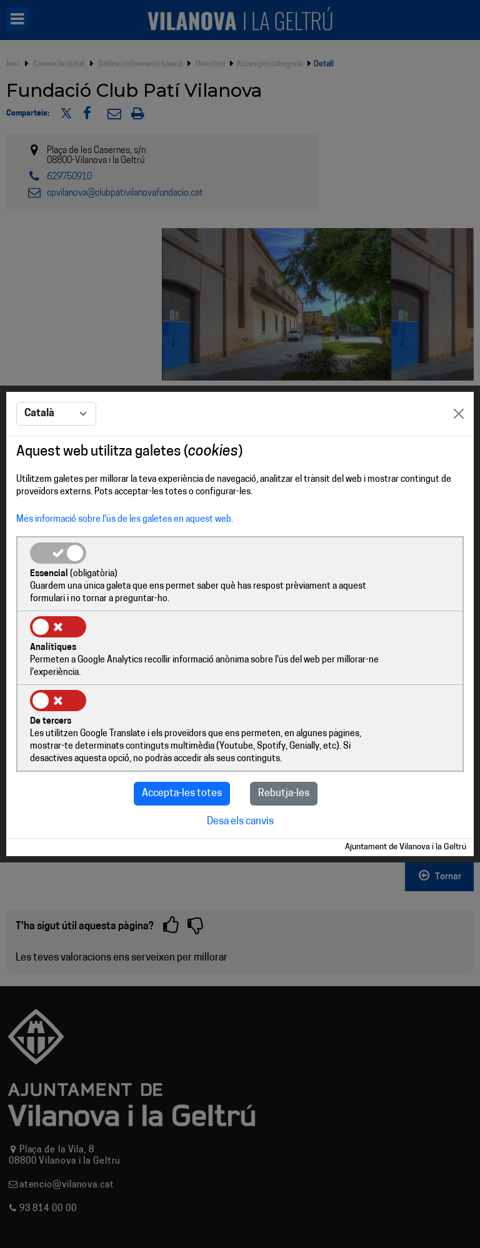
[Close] (459, 446)
